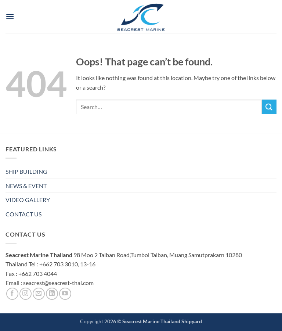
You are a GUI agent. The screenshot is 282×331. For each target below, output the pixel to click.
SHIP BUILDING (26, 171)
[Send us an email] (39, 294)
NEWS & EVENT (26, 185)
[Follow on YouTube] (65, 294)
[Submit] (269, 107)
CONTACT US (23, 214)
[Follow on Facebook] (12, 294)
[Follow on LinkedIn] (52, 294)
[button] (10, 16)
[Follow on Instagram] (25, 294)
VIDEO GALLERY (28, 199)
